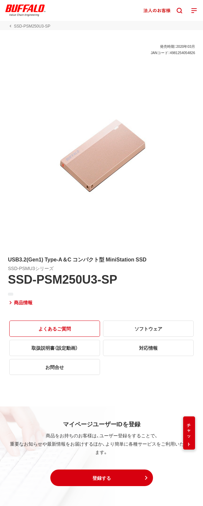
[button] (101, 478)
